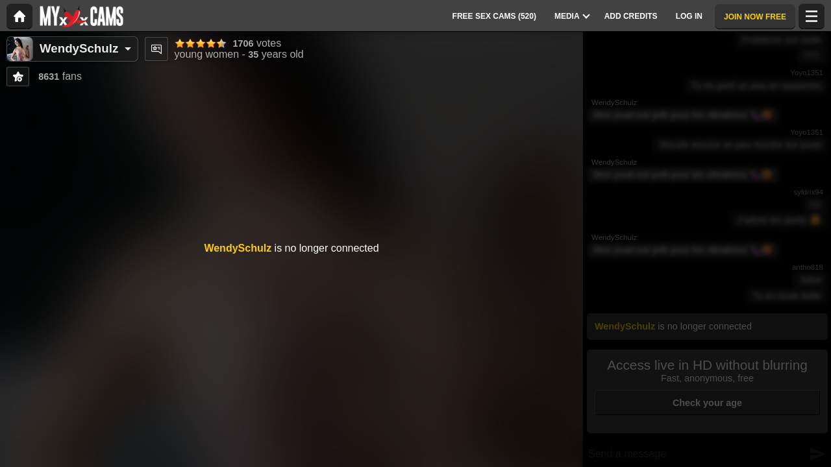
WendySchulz (79, 48)
